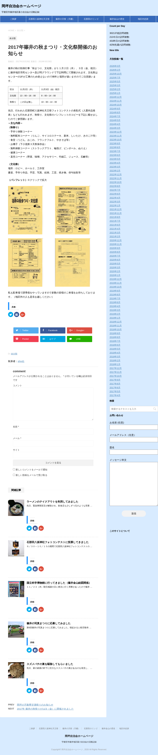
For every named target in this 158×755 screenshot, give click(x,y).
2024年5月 (115, 120)
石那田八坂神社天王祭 (39, 19)
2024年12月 (116, 97)
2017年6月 (115, 387)
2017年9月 (115, 380)
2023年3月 (115, 166)
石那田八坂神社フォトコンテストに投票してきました (58, 542)
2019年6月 (115, 302)
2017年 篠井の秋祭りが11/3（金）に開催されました (45, 708)
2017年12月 (116, 368)
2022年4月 (115, 197)
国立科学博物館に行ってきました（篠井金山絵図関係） (59, 582)
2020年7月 (115, 256)
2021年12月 (116, 209)
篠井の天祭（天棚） (65, 19)
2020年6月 (115, 259)
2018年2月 (115, 360)
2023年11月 (116, 135)
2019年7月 (115, 298)
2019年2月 (115, 314)
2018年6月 (115, 345)
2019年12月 (116, 279)
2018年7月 (115, 341)
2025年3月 (115, 85)
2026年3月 (115, 66)
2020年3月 (115, 267)
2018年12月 (116, 321)
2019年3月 (115, 310)
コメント (17, 385)
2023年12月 (116, 132)
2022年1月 (115, 205)
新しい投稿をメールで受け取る (31, 475)
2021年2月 (115, 236)
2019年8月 (115, 294)
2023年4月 (115, 163)
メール (17, 438)
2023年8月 (115, 147)
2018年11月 (116, 325)
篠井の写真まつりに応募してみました (49, 623)
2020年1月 (115, 275)
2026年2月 (115, 70)
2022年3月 (115, 201)
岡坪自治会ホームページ (21, 6)
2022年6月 (115, 194)
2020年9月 (115, 248)
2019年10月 (116, 287)
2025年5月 (115, 81)
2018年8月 (115, 337)
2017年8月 (115, 383)
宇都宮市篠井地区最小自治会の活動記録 (79, 742)
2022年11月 (116, 178)
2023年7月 (115, 151)
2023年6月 (115, 155)
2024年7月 (115, 116)
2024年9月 (115, 108)
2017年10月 (116, 376)
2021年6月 (115, 225)
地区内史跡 (143, 19)
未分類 (14, 354)
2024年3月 (115, 128)
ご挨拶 (13, 19)
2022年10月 (116, 182)
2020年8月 (115, 252)
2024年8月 (115, 112)
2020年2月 (115, 271)
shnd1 (21, 361)
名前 (16, 426)
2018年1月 (115, 364)
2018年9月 (115, 333)
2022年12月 (116, 174)
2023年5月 (115, 159)
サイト (16, 450)
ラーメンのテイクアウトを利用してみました (52, 501)
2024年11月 (116, 101)
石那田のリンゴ (91, 19)
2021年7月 (115, 221)
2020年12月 (116, 240)
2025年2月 (115, 89)
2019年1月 (115, 318)
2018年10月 (116, 329)
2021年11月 (116, 213)
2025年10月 (116, 73)
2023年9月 (115, 143)
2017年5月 (115, 391)
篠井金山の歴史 (117, 19)
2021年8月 (115, 217)
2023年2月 (115, 170)
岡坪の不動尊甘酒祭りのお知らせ (35, 704)
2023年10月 (116, 139)
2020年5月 (115, 263)
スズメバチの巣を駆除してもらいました (50, 664)
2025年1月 (115, 93)
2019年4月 (115, 306)
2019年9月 (115, 290)
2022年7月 (115, 190)
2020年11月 (116, 244)
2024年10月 (116, 104)
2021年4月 (115, 228)
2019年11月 (116, 283)
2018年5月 (115, 349)
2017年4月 (115, 395)
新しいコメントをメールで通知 (31, 469)
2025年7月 (115, 77)
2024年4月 (115, 124)
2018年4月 (115, 352)
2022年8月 (115, 186)
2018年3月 (115, 356)
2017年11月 (116, 372)
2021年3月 (115, 232)
